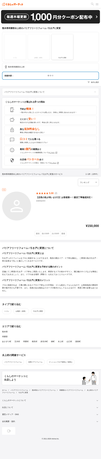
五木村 (17, 341)
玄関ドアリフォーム (35, 362)
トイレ (6, 311)
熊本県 (5, 332)
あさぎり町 (6, 341)
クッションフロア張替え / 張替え (60, 362)
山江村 (69, 341)
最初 (38, 233)
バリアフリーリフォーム (13, 362)
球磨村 (26, 341)
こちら (53, 153)
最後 (63, 233)
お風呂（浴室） (21, 311)
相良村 (34, 341)
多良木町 (44, 341)
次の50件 (55, 233)
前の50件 (45, 233)
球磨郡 (5, 336)
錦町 (53, 341)
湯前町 (78, 341)
